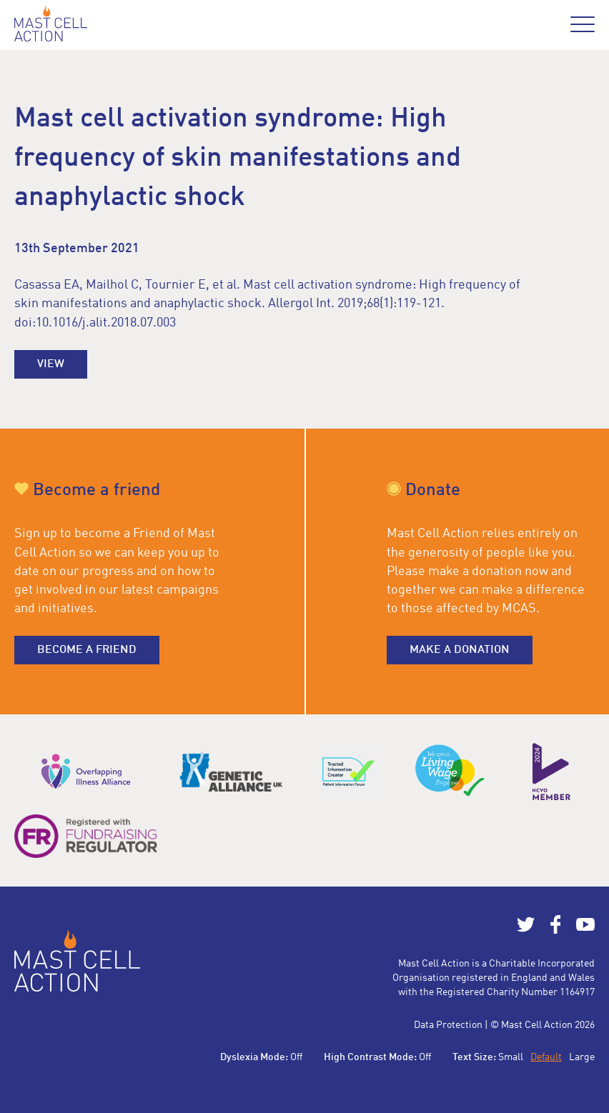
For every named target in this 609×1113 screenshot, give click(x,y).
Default (546, 1057)
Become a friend (87, 650)
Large (582, 1057)
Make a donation (460, 650)
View (50, 364)
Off (296, 1057)
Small (510, 1057)
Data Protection (448, 1025)
